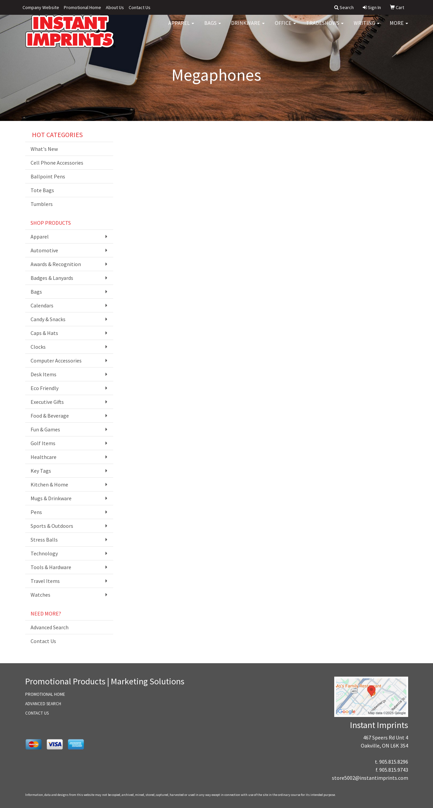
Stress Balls (44, 539)
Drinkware (248, 27)
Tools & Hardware (51, 567)
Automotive (44, 250)
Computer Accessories (56, 360)
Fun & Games (45, 429)
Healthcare (43, 457)
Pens (36, 512)
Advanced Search (50, 627)
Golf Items (43, 443)
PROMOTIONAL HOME (45, 694)
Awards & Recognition (56, 264)
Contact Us (139, 7)
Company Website (41, 7)
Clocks (38, 346)
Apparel (181, 27)
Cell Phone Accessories (57, 162)
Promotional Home (82, 7)
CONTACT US (37, 713)
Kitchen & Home (49, 484)
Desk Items (43, 374)
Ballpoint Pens (48, 176)
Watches (40, 594)
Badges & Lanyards (52, 277)
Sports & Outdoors (52, 525)
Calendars (42, 305)
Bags (212, 27)
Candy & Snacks (48, 319)
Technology (44, 553)
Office (285, 27)
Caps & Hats (44, 333)
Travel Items (45, 581)
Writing (367, 27)
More (399, 27)
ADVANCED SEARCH (43, 704)
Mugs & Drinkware (51, 498)
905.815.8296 (393, 761)
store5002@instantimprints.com (370, 777)
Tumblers (42, 204)
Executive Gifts (47, 401)
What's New (44, 148)
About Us (115, 7)
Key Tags (41, 470)
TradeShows (325, 27)
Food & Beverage (50, 415)
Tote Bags (42, 190)
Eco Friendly (44, 388)
